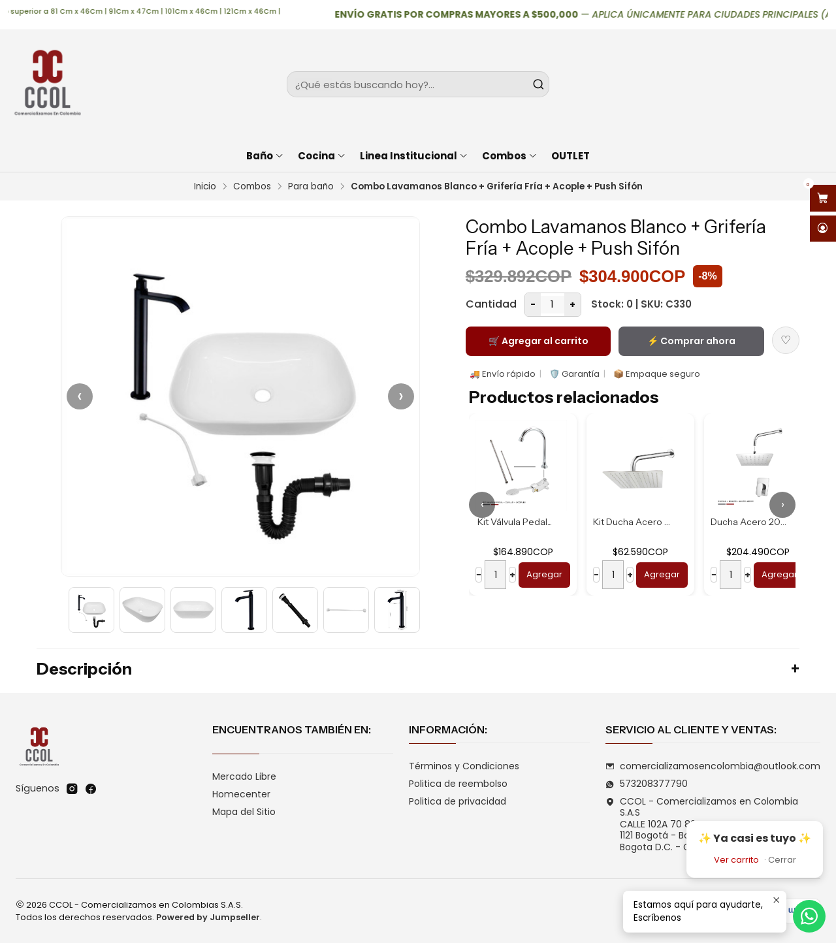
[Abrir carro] (823, 198)
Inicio (205, 186)
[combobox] (418, 84)
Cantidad (491, 304)
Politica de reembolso (458, 783)
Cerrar (782, 860)
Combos (252, 186)
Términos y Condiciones (464, 766)
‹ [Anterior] (79, 396)
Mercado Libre (244, 776)
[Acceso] (823, 229)
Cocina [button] (322, 156)
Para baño (311, 186)
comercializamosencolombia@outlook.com (712, 766)
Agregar (544, 574)
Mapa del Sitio (244, 811)
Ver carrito (736, 860)
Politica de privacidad (457, 801)
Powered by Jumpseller (208, 917)
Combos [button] (510, 156)
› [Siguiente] (401, 396)
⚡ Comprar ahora (691, 340)
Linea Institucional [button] (414, 156)
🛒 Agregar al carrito (538, 340)
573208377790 (646, 783)
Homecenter (241, 794)
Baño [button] (265, 156)
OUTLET (570, 156)
